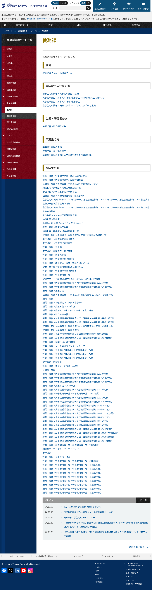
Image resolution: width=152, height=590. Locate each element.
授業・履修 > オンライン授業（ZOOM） (62, 365)
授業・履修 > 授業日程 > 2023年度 (59, 385)
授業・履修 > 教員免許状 (54, 254)
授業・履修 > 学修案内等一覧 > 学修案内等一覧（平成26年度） (72, 480)
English (63, 3)
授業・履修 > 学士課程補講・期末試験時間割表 (65, 175)
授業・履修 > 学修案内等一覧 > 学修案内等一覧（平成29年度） (72, 468)
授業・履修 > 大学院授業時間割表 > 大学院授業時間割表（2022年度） (76, 389)
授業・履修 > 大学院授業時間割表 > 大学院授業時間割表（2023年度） (76, 373)
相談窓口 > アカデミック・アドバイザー (62, 448)
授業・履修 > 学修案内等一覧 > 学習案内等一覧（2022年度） (72, 393)
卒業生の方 (130, 576)
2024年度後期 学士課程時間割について (82, 506)
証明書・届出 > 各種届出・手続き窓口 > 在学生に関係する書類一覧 (74, 235)
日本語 (55, 3)
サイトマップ (77, 556)
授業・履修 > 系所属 (52, 246)
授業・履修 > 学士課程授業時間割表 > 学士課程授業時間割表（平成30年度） (79, 437)
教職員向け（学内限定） (134, 584)
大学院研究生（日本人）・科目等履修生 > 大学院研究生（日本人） (74, 97)
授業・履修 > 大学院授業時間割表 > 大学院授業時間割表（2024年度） (76, 334)
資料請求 (136, 556)
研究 (97, 574)
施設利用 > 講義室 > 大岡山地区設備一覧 (62, 187)
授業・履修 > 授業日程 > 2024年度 (59, 342)
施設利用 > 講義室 (51, 219)
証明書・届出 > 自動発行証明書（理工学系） (64, 195)
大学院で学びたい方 (133, 569)
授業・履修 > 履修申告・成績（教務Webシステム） (67, 262)
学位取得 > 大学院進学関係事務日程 (60, 191)
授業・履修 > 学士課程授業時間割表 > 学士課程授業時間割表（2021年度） (78, 401)
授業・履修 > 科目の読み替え (56, 314)
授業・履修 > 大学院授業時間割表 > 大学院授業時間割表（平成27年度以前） (79, 413)
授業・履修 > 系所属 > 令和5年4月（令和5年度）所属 (68, 357)
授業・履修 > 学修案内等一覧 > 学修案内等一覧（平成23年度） (72, 492)
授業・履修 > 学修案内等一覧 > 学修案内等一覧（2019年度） (72, 460)
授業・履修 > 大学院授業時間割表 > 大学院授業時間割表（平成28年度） (77, 417)
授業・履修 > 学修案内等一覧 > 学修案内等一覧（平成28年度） (72, 472)
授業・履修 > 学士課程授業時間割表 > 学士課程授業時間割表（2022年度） (78, 377)
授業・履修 (48, 298)
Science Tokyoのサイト (38, 18)
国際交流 (99, 582)
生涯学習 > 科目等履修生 (54, 126)
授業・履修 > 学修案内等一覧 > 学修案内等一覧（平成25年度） (72, 484)
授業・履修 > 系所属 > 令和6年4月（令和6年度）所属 (68, 349)
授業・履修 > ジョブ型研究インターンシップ (64, 345)
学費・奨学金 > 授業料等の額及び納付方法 (63, 266)
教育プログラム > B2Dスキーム (57, 72)
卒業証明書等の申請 (52, 146)
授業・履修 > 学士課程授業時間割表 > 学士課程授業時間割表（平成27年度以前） (81, 433)
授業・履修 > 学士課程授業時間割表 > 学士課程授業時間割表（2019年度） (78, 441)
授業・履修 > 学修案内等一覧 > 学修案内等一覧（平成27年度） (72, 476)
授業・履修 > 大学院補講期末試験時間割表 (63, 179)
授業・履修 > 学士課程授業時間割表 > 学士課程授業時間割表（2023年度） (78, 381)
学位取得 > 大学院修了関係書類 (57, 242)
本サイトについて (17, 556)
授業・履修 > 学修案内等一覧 (56, 274)
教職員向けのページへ (139, 546)
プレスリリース (107, 556)
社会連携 (99, 578)
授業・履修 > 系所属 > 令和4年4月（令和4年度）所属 (68, 353)
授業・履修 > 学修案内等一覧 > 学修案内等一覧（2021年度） (72, 445)
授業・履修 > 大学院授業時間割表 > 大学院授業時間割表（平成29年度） (77, 405)
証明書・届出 (49, 369)
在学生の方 (130, 580)
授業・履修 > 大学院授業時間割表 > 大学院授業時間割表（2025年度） (76, 282)
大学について (100, 567)
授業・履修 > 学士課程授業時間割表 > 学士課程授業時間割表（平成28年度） (79, 322)
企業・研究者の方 (132, 573)
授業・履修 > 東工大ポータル (56, 456)
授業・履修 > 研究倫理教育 (55, 227)
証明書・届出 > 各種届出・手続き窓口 (61, 330)
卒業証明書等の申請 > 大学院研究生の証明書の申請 (67, 154)
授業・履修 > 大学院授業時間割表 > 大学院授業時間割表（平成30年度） (77, 409)
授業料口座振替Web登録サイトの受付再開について (88, 512)
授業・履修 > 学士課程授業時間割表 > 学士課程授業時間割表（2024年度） (78, 338)
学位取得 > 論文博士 (52, 361)
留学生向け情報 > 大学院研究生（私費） (62, 93)
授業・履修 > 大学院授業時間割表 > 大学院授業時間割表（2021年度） (76, 397)
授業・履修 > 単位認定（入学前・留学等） (63, 302)
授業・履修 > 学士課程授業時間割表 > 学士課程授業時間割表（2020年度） (78, 429)
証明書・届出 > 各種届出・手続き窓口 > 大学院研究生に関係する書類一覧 (78, 326)
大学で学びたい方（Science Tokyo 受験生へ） (135, 564)
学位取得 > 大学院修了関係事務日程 (60, 215)
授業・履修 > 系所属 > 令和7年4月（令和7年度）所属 (68, 310)
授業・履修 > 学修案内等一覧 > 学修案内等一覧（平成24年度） (72, 488)
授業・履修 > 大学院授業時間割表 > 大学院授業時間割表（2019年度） (76, 421)
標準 (83, 3)
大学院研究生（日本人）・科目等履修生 (61, 101)
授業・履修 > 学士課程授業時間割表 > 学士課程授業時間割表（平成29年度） (79, 318)
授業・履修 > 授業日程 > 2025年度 (59, 306)
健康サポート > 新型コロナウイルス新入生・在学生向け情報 (71, 278)
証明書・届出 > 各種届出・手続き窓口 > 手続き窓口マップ (70, 183)
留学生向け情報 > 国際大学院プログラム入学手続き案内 (69, 105)
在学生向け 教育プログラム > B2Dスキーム (63, 223)
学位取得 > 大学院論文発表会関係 (58, 239)
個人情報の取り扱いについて (47, 556)
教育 (97, 571)
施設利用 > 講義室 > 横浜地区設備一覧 (61, 231)
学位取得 (47, 452)
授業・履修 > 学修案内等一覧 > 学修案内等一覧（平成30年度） (72, 464)
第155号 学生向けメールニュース (80, 517)
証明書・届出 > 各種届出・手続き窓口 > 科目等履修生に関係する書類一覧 (78, 294)
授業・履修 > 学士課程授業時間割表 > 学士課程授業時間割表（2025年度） (78, 286)
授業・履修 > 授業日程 (53, 290)
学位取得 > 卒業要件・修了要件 (57, 250)
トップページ (7, 30)
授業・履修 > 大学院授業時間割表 (58, 258)
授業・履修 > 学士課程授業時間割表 (60, 270)
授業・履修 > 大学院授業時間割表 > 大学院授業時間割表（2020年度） (76, 425)
